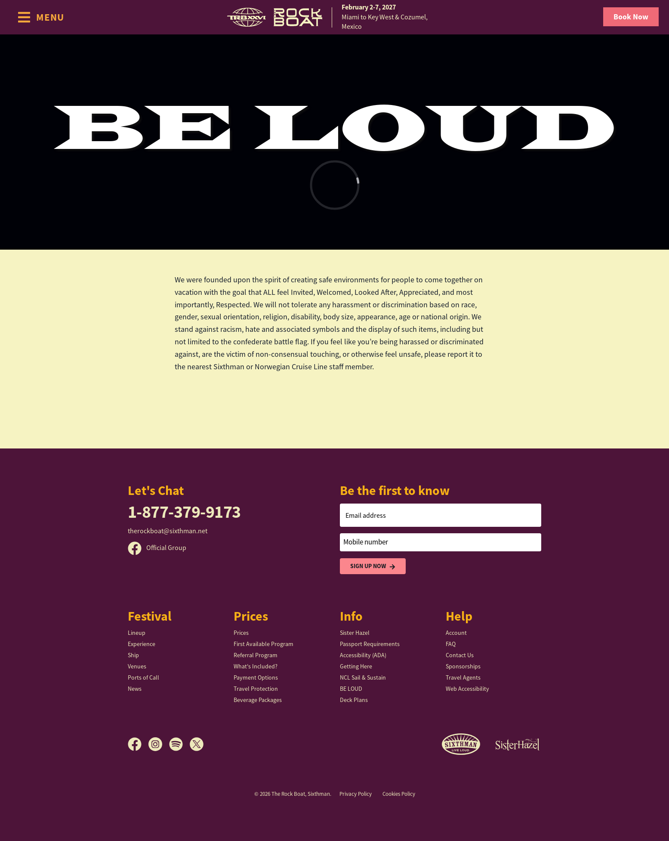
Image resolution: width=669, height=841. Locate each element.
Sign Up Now (372, 566)
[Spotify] (179, 744)
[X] (196, 744)
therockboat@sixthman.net (167, 531)
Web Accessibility (467, 689)
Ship (133, 655)
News (135, 689)
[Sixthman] (461, 744)
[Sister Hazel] (517, 744)
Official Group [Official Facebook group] (157, 548)
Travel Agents (463, 677)
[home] (334, 17)
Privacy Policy (355, 794)
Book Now (631, 17)
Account (456, 633)
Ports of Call (143, 677)
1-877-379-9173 (184, 512)
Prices (241, 633)
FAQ (451, 644)
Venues (137, 666)
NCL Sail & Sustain (363, 677)
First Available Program (263, 644)
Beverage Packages (258, 700)
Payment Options (256, 677)
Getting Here (356, 666)
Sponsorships (463, 666)
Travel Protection (256, 689)
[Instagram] (158, 744)
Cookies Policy (398, 794)
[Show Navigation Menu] (40, 17)
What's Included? (255, 666)
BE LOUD (351, 689)
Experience (141, 644)
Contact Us (460, 655)
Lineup (136, 633)
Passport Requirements (370, 644)
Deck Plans (354, 700)
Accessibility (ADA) (363, 655)
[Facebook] (138, 744)
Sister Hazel (355, 633)
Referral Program (255, 655)
